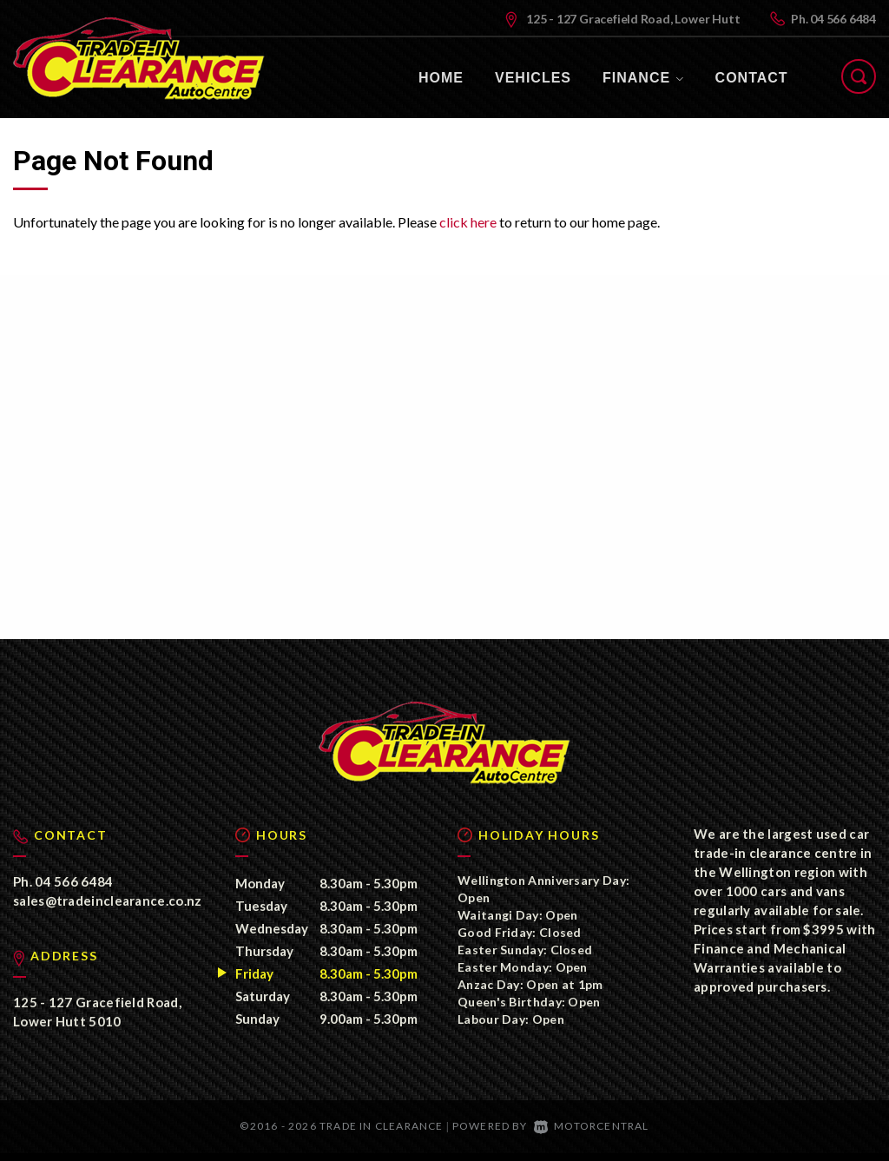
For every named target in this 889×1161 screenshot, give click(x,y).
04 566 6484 (843, 18)
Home (441, 77)
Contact (751, 77)
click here (468, 222)
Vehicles (533, 77)
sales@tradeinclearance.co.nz (107, 909)
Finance (643, 77)
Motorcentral (591, 1134)
